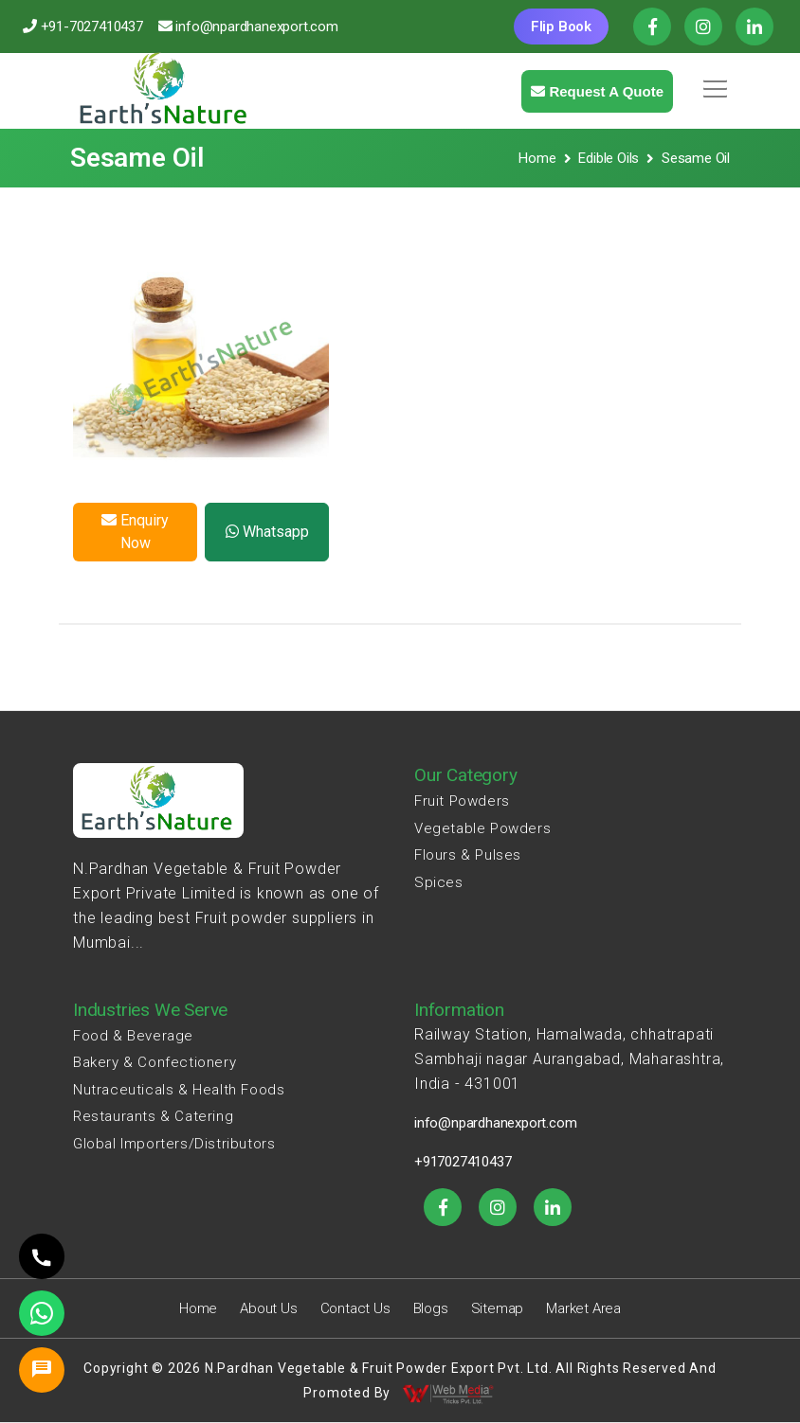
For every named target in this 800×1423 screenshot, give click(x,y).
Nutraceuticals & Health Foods (178, 1089)
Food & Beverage (133, 1035)
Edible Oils (608, 158)
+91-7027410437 (92, 26)
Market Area (583, 1308)
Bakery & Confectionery (154, 1062)
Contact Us (355, 1308)
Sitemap (497, 1308)
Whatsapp (267, 532)
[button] (712, 82)
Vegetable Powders (482, 828)
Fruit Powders (462, 800)
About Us (268, 1308)
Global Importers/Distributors (174, 1143)
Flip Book (561, 26)
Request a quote (597, 91)
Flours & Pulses (467, 854)
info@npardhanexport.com (256, 26)
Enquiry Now (135, 531)
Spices (439, 882)
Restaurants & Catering (153, 1116)
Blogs (430, 1308)
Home (536, 158)
